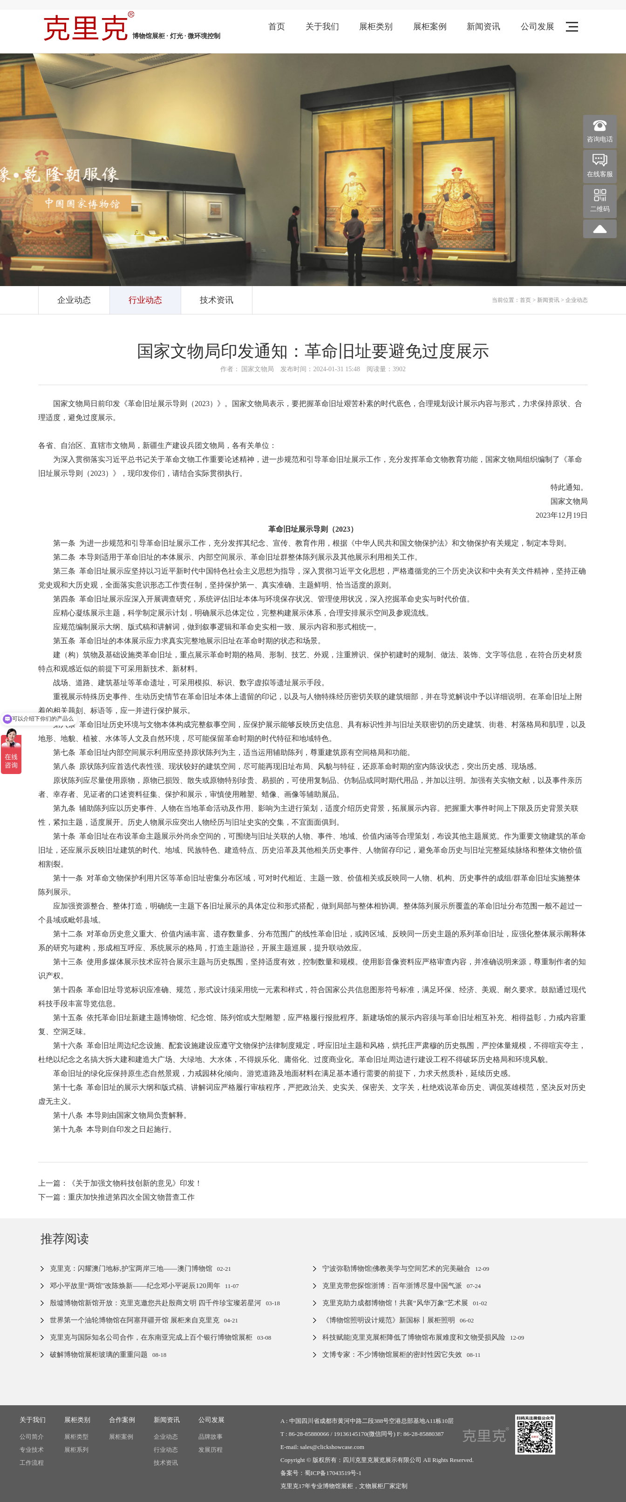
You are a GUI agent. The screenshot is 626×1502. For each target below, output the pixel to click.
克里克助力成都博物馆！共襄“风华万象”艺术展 (395, 1303)
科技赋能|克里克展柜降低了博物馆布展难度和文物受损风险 (413, 1337)
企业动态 (74, 300)
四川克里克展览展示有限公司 (382, 1459)
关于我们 (322, 26)
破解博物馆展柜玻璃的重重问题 (99, 1354)
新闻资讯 (483, 26)
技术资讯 (216, 300)
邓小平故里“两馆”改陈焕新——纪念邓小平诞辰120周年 (135, 1285)
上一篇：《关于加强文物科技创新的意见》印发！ (120, 1183)
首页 (276, 26)
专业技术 (32, 1449)
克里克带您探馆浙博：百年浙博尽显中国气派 (392, 1285)
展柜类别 (376, 26)
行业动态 (145, 300)
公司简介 (32, 1436)
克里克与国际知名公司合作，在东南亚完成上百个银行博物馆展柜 (151, 1337)
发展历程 (210, 1449)
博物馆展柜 (338, 1485)
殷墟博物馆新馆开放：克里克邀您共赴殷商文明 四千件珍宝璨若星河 (155, 1303)
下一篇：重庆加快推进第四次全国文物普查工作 (116, 1197)
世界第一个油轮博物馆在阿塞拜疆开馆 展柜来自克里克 (134, 1320)
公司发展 (537, 26)
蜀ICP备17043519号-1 (333, 1472)
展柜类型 (76, 1436)
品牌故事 (210, 1436)
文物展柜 (371, 1485)
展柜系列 (76, 1449)
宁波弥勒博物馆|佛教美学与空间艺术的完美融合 (396, 1268)
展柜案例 (430, 26)
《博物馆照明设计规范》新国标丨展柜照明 (388, 1320)
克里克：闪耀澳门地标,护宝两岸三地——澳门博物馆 (131, 1268)
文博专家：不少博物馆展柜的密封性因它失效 (392, 1354)
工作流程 (32, 1462)
